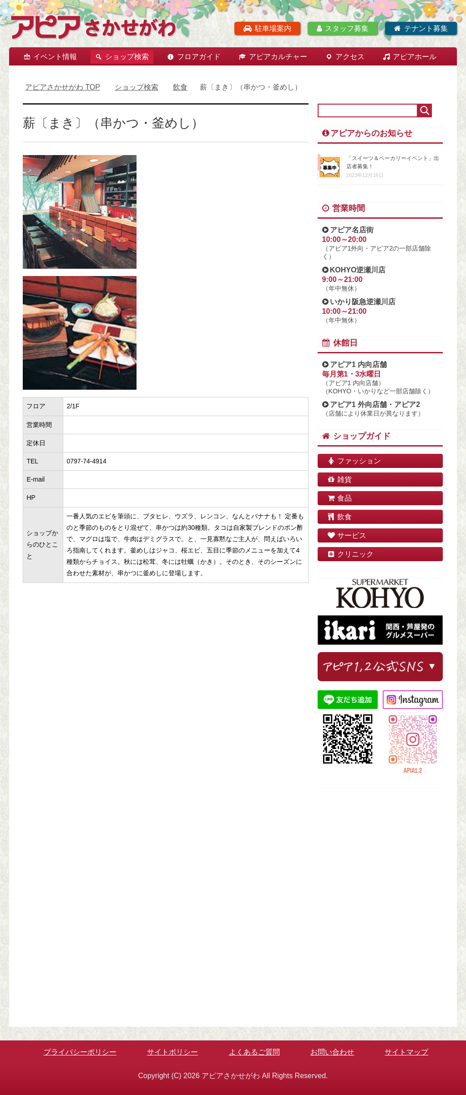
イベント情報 (55, 56)
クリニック (350, 554)
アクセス (350, 56)
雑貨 (339, 479)
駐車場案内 (267, 28)
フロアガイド (199, 56)
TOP (62, 87)
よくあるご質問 (254, 1052)
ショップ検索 (127, 56)
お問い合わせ (332, 1052)
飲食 (339, 517)
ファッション (354, 461)
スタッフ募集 (342, 28)
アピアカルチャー (278, 56)
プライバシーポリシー (80, 1052)
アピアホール (414, 56)
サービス (347, 535)
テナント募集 (420, 28)
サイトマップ (406, 1052)
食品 (339, 498)
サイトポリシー (172, 1052)
